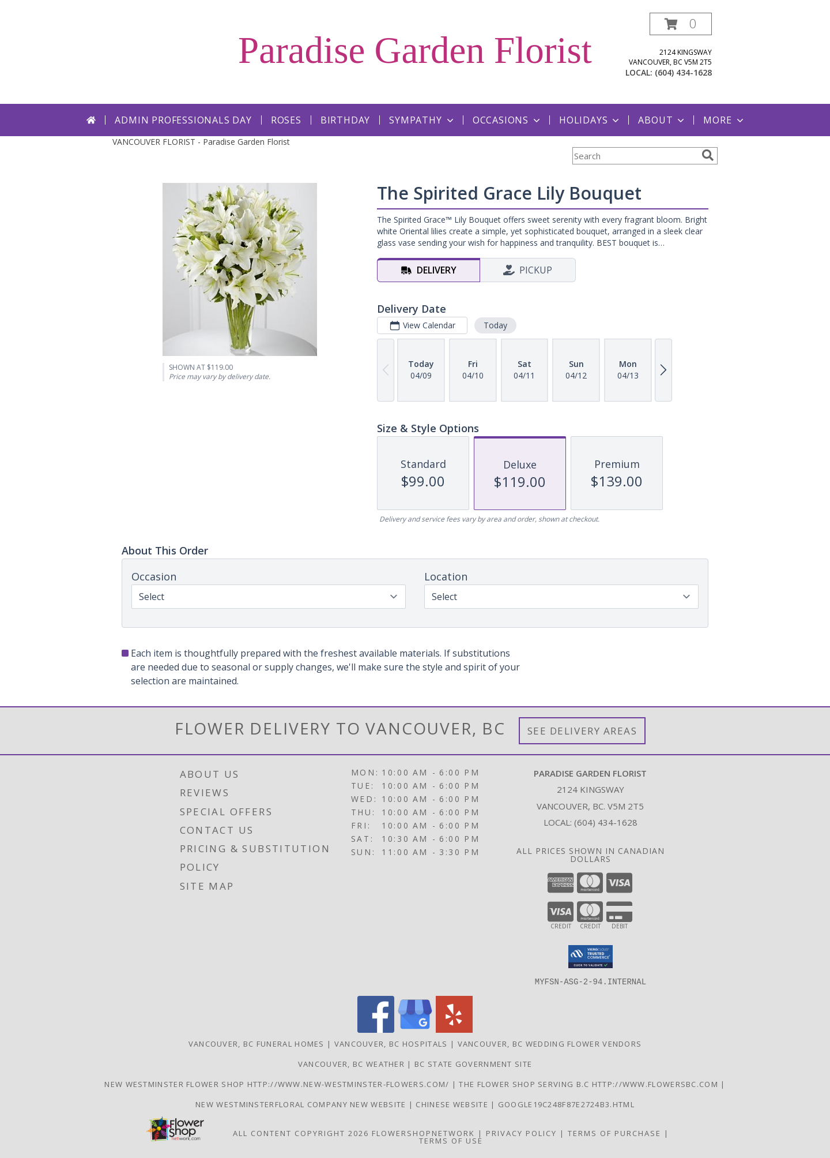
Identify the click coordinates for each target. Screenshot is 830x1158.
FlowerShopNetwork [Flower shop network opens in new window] (423, 1132)
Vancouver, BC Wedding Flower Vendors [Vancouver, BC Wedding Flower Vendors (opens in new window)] (550, 1043)
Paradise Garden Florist (415, 50)
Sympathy (422, 120)
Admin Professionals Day (183, 120)
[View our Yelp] (454, 1029)
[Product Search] (634, 156)
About (662, 120)
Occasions (507, 120)
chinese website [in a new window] (453, 1104)
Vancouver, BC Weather (351, 1063)
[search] (708, 155)
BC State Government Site (473, 1063)
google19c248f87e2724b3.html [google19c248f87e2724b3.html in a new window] (566, 1104)
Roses (286, 120)
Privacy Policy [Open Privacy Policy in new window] (521, 1132)
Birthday (345, 120)
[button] (681, 24)
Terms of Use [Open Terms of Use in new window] (451, 1140)
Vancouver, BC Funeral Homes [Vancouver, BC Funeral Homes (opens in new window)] (256, 1043)
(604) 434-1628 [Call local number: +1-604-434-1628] (683, 72)
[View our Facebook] (375, 1029)
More (724, 120)
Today (495, 325)
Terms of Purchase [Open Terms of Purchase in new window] (614, 1132)
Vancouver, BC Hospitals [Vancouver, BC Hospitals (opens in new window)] (391, 1043)
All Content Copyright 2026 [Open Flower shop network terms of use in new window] (301, 1132)
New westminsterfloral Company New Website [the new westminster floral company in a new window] (302, 1104)
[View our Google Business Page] (415, 1029)
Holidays (590, 120)
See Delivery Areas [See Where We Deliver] (582, 730)
